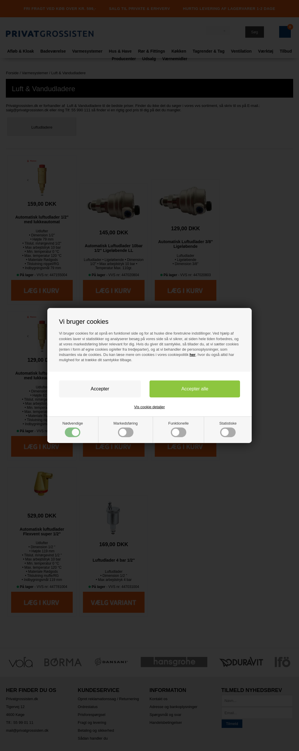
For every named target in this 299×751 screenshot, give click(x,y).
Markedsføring (126, 429)
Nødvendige (72, 429)
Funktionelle (178, 429)
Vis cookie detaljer (149, 407)
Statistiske (228, 429)
